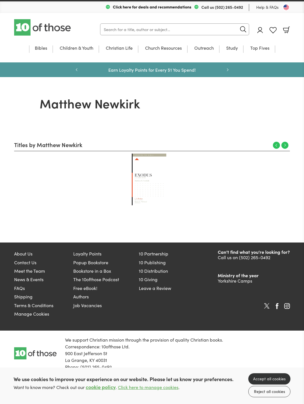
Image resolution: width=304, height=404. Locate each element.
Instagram (287, 306)
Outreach (204, 48)
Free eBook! (85, 288)
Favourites (273, 30)
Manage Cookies (31, 314)
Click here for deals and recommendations (152, 7)
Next (284, 145)
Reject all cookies (269, 391)
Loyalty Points (87, 253)
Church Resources (163, 48)
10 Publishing (152, 262)
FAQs (19, 288)
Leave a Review (155, 288)
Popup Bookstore (90, 262)
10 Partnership (153, 253)
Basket (286, 30)
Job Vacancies (87, 305)
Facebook (277, 306)
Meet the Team (29, 271)
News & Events (29, 279)
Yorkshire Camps (235, 281)
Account (260, 30)
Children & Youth (76, 48)
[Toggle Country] (286, 7)
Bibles (41, 48)
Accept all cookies (269, 378)
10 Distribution (153, 271)
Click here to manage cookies (148, 387)
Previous (276, 145)
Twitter (266, 306)
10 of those (43, 27)
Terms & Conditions (33, 305)
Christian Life (119, 48)
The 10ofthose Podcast (96, 279)
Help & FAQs (267, 7)
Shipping (23, 296)
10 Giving (148, 279)
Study (232, 48)
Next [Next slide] (227, 69)
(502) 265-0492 (229, 7)
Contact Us (25, 262)
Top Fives (259, 48)
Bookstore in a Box (92, 271)
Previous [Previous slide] (76, 69)
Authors (81, 296)
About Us (23, 253)
